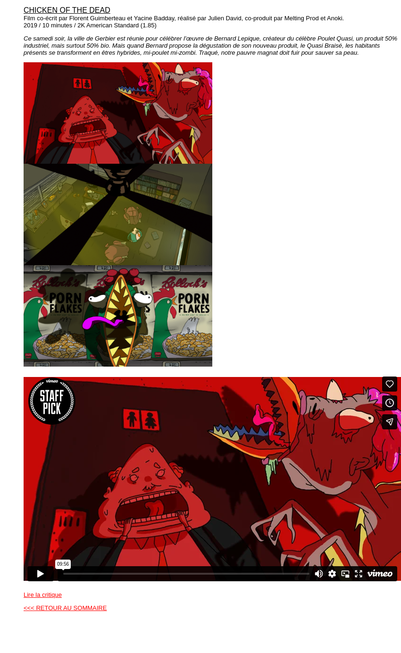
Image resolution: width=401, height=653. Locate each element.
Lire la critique (43, 594)
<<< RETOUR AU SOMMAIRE (65, 607)
